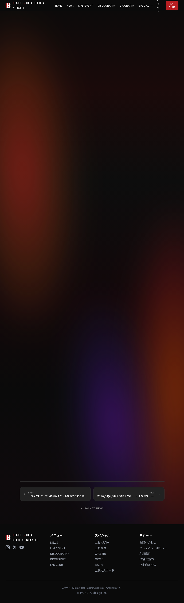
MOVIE (99, 559)
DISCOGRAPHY (106, 5)
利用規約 (145, 553)
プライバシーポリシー (153, 548)
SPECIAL (146, 5)
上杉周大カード (104, 570)
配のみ (99, 565)
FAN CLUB (172, 5)
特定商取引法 (147, 565)
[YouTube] (21, 547)
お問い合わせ (147, 542)
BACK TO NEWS (92, 508)
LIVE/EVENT (85, 5)
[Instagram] (8, 547)
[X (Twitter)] (15, 547)
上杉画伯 (100, 548)
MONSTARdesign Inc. (93, 592)
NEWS (70, 5)
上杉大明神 (102, 542)
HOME (58, 5)
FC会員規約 (146, 559)
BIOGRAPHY (127, 5)
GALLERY (100, 553)
